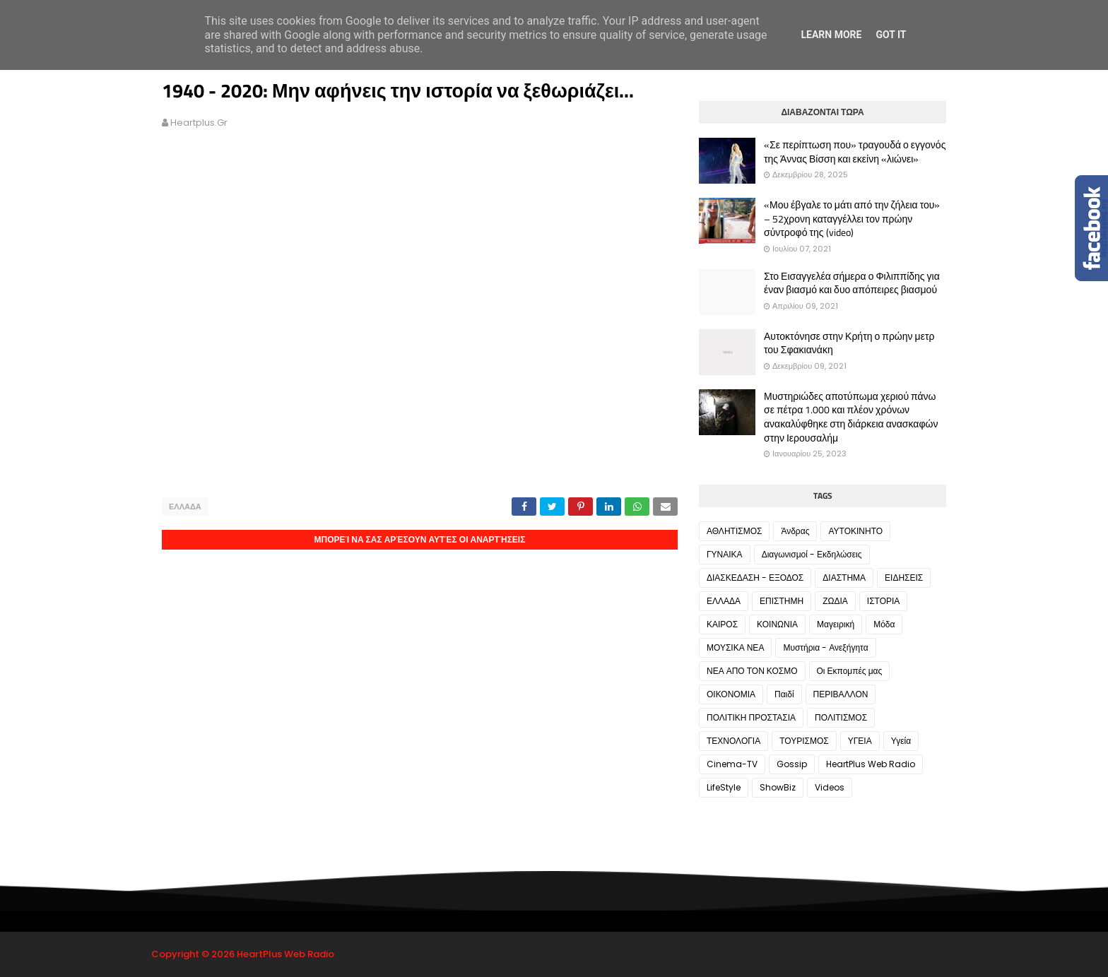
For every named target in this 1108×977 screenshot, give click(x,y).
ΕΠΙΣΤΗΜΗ (781, 601)
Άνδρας (795, 531)
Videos (829, 787)
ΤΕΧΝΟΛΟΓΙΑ (733, 741)
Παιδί (784, 694)
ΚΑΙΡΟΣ (722, 624)
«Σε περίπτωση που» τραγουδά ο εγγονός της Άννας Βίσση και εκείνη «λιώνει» (854, 151)
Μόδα (884, 624)
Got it (891, 34)
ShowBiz (778, 787)
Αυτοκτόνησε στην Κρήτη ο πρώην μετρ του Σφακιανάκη (849, 343)
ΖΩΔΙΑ (835, 601)
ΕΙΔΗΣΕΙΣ (904, 578)
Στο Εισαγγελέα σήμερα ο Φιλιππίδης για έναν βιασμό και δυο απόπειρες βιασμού (852, 283)
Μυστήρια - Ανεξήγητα (825, 647)
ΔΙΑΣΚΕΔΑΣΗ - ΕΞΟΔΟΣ (755, 578)
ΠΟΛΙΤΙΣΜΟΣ (841, 717)
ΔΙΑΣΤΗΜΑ (844, 578)
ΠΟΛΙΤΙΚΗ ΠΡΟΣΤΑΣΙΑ (751, 717)
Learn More (831, 34)
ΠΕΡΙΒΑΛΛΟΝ (840, 694)
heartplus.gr (199, 122)
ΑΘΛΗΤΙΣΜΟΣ (734, 531)
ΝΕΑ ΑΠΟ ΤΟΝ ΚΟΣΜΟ (752, 671)
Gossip (792, 764)
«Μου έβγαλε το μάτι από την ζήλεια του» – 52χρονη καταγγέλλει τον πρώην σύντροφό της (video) (852, 218)
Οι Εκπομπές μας (850, 671)
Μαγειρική (835, 624)
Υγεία (901, 741)
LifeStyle (724, 787)
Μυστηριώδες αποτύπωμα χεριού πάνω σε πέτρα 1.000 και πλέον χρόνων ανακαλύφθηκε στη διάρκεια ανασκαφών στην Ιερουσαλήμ (851, 416)
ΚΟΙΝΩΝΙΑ (777, 624)
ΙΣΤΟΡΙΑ (883, 601)
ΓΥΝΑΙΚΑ (725, 554)
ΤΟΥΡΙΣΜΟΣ (804, 741)
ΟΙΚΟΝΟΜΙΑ (731, 694)
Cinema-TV (732, 764)
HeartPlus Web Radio (870, 764)
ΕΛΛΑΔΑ (185, 506)
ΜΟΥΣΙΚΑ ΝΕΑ (735, 647)
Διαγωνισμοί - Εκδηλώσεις (812, 554)
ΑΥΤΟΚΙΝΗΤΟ (855, 531)
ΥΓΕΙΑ (860, 741)
